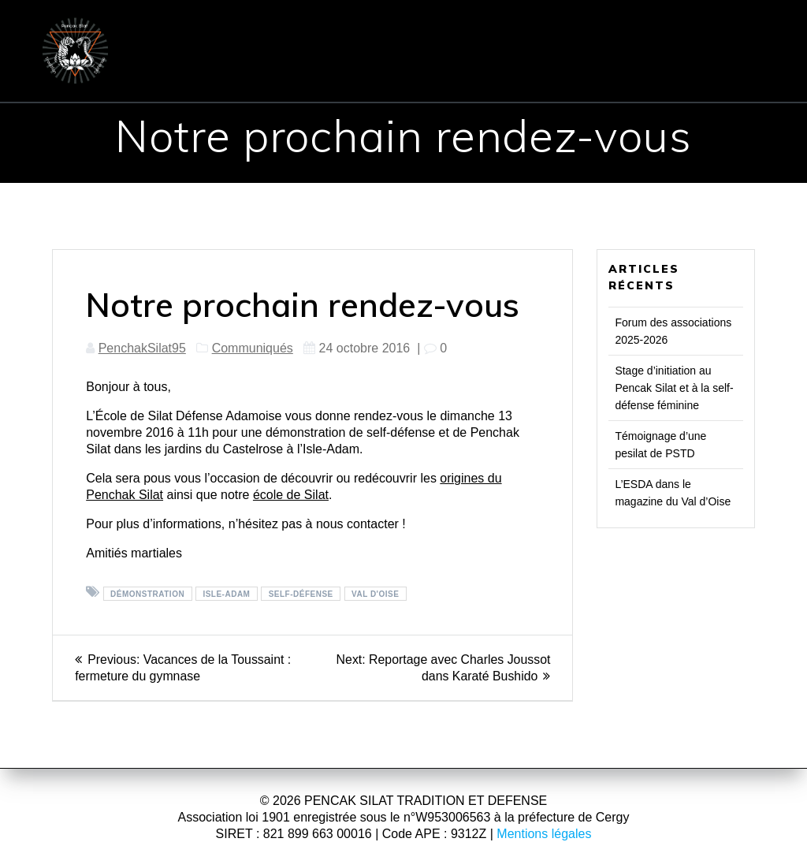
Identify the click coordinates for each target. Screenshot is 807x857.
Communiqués (257, 70)
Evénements (369, 70)
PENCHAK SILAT (372, 31)
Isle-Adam (226, 593)
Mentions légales (543, 833)
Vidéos (663, 70)
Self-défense (301, 593)
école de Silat (291, 494)
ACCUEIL (172, 31)
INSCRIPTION (603, 31)
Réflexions (576, 70)
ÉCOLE (255, 31)
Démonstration (147, 593)
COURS (491, 31)
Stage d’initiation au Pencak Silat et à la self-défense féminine (674, 388)
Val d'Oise (375, 593)
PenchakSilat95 (142, 348)
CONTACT (723, 31)
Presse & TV (475, 70)
